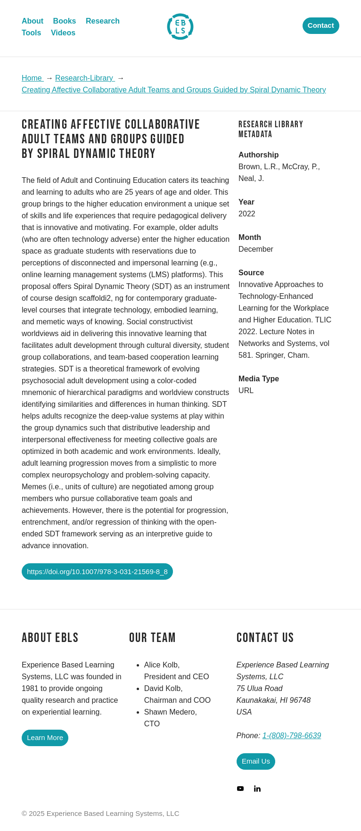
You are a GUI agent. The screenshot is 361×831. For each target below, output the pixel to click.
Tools (31, 33)
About (32, 21)
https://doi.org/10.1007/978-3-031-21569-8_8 (97, 572)
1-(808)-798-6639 (292, 736)
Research (103, 21)
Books (64, 21)
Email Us (256, 761)
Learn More (45, 737)
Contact (321, 25)
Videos (63, 33)
